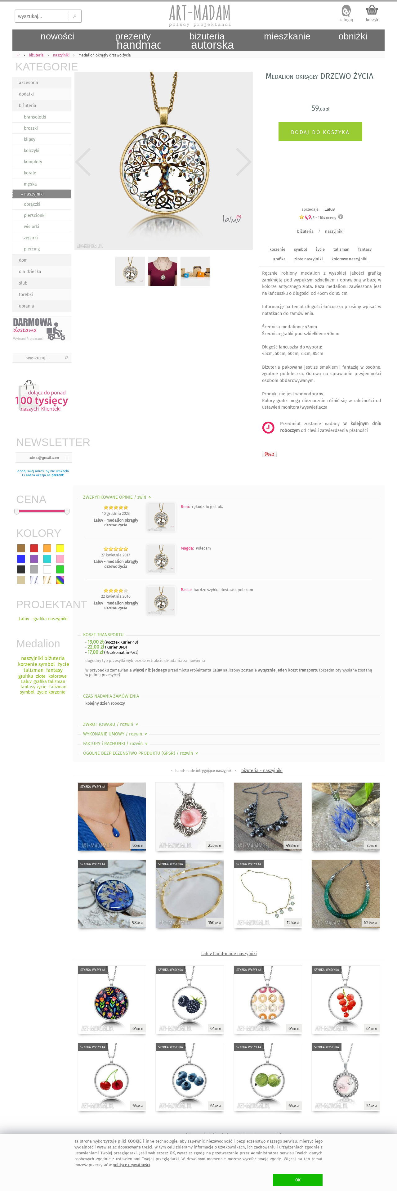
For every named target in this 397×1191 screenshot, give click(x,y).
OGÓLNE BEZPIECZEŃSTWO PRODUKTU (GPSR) (141, 753)
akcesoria (28, 82)
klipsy (29, 139)
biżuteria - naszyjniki (262, 770)
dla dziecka (30, 271)
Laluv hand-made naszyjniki (229, 953)
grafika (279, 259)
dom (23, 260)
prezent (57, 475)
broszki (31, 128)
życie (320, 249)
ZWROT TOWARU (111, 724)
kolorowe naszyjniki (350, 259)
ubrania (26, 306)
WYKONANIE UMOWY (115, 734)
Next (243, 162)
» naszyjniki (32, 194)
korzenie (277, 249)
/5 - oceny (317, 217)
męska (30, 184)
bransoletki (35, 117)
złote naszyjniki (308, 259)
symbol (300, 249)
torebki (26, 294)
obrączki (32, 204)
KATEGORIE (43, 67)
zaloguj (346, 19)
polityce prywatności (131, 1164)
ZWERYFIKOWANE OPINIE (117, 497)
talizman (341, 249)
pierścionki (35, 215)
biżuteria (27, 105)
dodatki (26, 94)
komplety (33, 161)
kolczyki (31, 150)
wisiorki (31, 226)
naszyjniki (334, 231)
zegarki (31, 237)
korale (30, 173)
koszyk (372, 19)
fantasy (365, 249)
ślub (23, 283)
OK (298, 1180)
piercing (32, 249)
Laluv (329, 209)
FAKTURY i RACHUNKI (116, 743)
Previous (83, 162)
